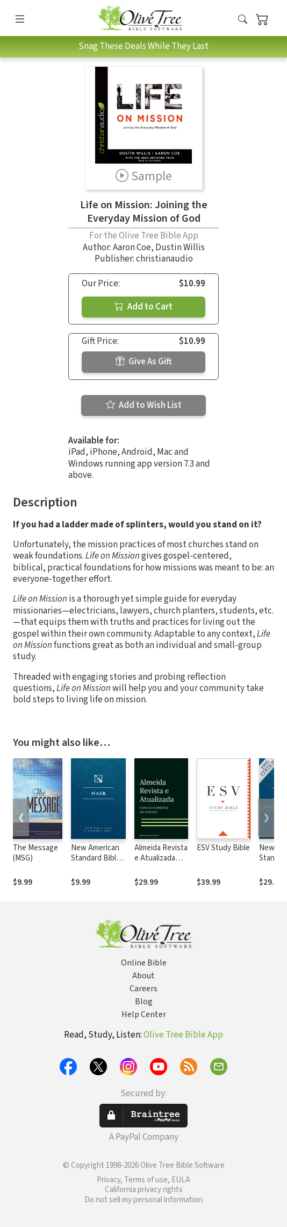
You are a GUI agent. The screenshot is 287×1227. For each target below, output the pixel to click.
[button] (242, 20)
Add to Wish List (144, 405)
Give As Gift (144, 361)
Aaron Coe (132, 247)
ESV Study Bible (223, 848)
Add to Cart (143, 306)
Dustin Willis (180, 247)
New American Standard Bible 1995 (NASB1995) (95, 863)
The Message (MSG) (35, 853)
